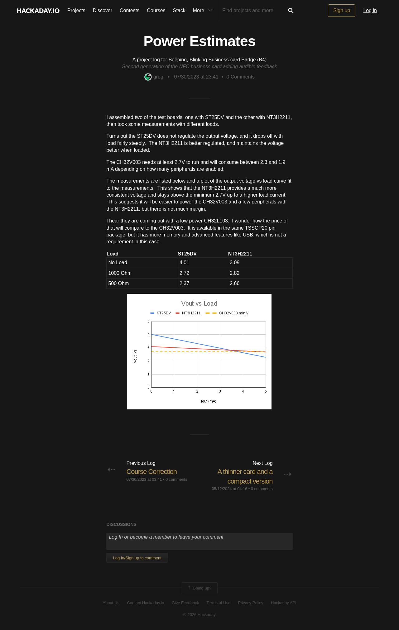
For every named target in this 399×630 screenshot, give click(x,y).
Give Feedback (185, 602)
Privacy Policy (250, 602)
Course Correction (151, 471)
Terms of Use (219, 602)
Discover (102, 10)
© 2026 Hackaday (199, 614)
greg (153, 76)
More (204, 10)
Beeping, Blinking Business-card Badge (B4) (217, 59)
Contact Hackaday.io (145, 602)
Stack (179, 10)
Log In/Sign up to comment (137, 558)
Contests (129, 10)
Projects (76, 10)
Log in (370, 10)
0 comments (176, 479)
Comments (240, 76)
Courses (156, 10)
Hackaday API (283, 602)
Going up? (199, 588)
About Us (111, 602)
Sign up (341, 10)
